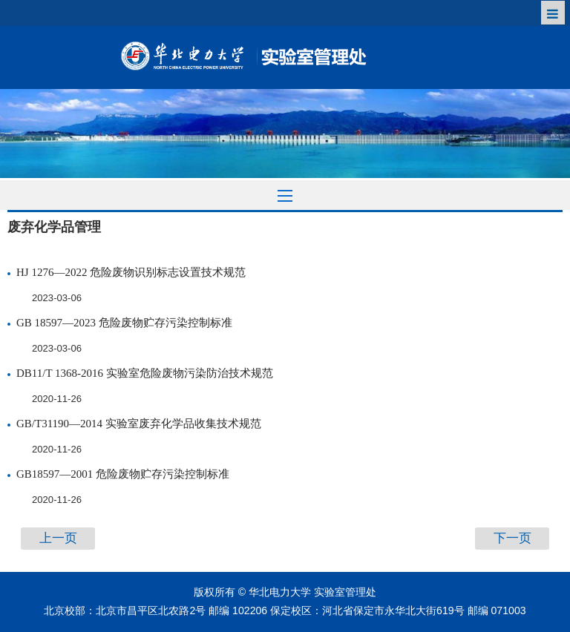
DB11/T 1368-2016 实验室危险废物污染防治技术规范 (144, 373)
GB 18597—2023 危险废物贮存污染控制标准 (124, 323)
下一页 (512, 538)
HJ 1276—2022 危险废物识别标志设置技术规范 (131, 272)
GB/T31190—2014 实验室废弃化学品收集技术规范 (138, 423)
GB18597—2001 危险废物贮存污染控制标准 (122, 474)
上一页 (58, 538)
